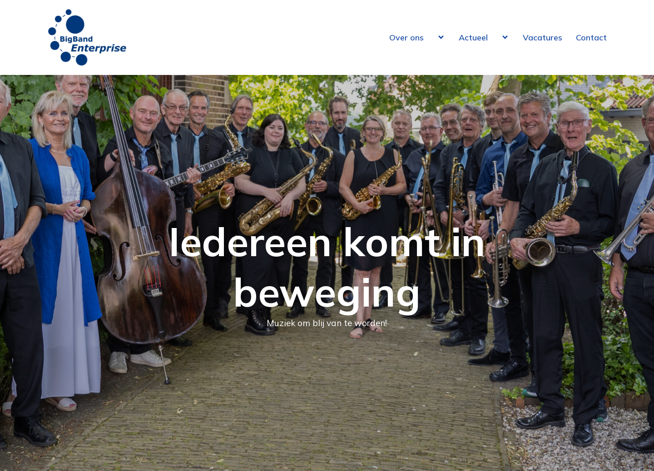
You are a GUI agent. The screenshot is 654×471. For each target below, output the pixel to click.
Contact (591, 37)
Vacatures (542, 37)
